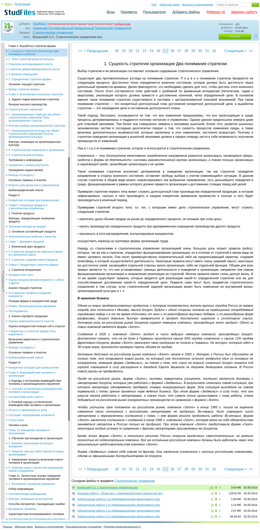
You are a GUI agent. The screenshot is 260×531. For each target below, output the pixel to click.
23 (151, 51)
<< (80, 51)
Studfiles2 (39, 23)
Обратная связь (170, 4)
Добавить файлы (186, 12)
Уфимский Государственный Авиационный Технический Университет (82, 28)
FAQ (154, 4)
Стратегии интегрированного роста (31, 64)
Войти (8, 4)
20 (130, 51)
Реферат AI (215, 12)
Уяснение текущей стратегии (27, 84)
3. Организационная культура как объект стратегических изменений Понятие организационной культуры (34, 133)
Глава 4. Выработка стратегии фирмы (32, 46)
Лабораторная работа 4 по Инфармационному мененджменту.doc (118, 516)
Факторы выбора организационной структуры (37, 125)
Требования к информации (25, 160)
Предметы (129, 12)
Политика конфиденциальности (122, 526)
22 (144, 51)
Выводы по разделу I (22, 175)
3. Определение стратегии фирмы (30, 79)
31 (207, 51)
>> (251, 51)
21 (137, 51)
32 (214, 51)
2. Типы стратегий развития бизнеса (31, 59)
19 (123, 51)
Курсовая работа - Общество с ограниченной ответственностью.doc (120, 493)
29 (193, 51)
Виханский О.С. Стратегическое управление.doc (107, 487)
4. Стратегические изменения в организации (36, 149)
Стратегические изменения (26, 109)
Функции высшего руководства (28, 104)
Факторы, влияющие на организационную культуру (35, 143)
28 (186, 51)
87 (212, 499)
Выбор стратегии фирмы (24, 89)
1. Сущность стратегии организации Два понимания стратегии (34, 52)
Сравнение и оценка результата (29, 165)
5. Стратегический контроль (26, 155)
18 (116, 51)
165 (211, 487)
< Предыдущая (96, 51)
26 (172, 51)
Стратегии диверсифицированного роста (34, 69)
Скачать (235, 36)
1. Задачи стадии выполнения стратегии (34, 99)
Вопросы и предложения (197, 4)
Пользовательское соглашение (84, 526)
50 (212, 510)
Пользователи (154, 12)
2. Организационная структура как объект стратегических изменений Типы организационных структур (35, 117)
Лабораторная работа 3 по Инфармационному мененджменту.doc (118, 510)
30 (200, 51)
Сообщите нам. (122, 24)
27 (179, 51)
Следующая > (235, 51)
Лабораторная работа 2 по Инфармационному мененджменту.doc (118, 504)
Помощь (7, 526)
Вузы (111, 12)
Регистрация (22, 4)
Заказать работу (244, 12)
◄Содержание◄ (3, 110)
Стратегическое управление (53, 32)
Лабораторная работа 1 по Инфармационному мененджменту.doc (118, 499)
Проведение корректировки (26, 170)
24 (158, 51)
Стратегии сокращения (23, 74)
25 (165, 51)
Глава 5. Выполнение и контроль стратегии (36, 94)
